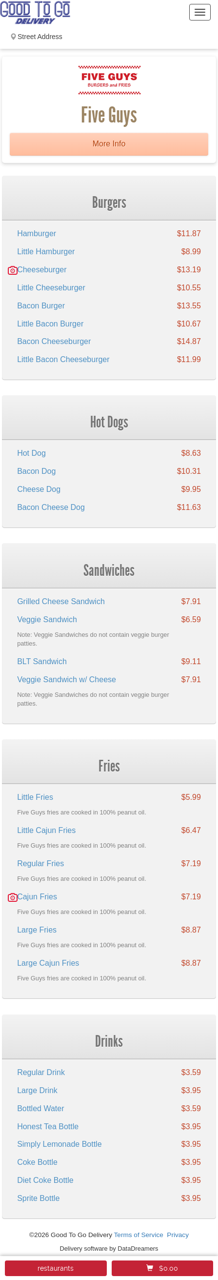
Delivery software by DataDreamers (109, 1248)
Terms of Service (138, 1235)
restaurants (56, 1268)
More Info (109, 144)
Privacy (178, 1235)
